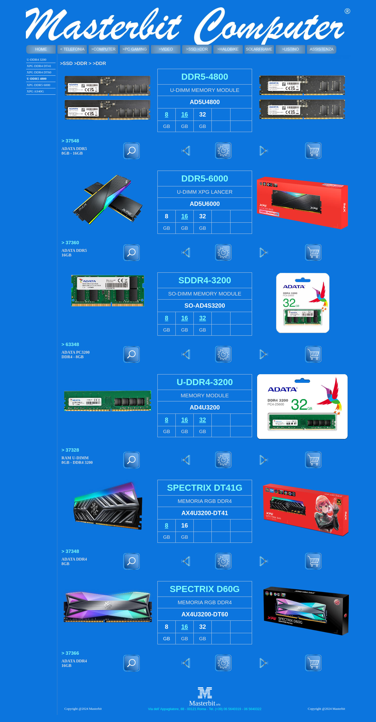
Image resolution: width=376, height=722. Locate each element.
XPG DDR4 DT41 (39, 66)
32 (202, 318)
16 (184, 114)
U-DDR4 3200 (36, 59)
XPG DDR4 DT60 (39, 72)
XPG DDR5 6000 (38, 85)
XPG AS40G (35, 91)
